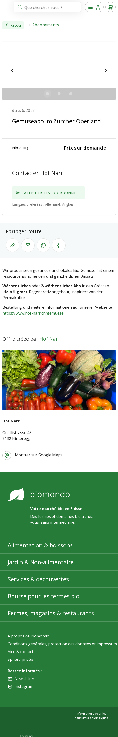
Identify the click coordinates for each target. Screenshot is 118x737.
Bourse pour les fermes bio (43, 596)
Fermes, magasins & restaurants (51, 613)
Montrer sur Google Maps (38, 455)
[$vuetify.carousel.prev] (12, 71)
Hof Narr (49, 339)
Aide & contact (20, 651)
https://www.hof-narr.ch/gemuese (33, 313)
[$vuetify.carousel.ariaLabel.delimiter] (47, 94)
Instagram (23, 686)
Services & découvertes (38, 579)
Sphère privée (20, 659)
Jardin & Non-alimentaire (41, 562)
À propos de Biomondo (28, 636)
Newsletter (24, 678)
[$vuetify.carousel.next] (106, 71)
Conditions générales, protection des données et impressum (62, 643)
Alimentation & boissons (40, 545)
